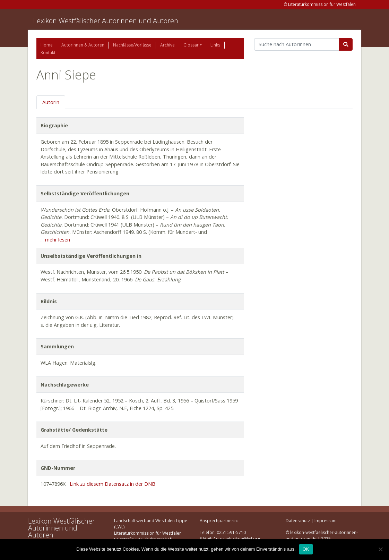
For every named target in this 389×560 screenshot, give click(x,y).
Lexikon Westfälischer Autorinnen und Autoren (105, 20)
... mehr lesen (55, 239)
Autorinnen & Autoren (82, 45)
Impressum (325, 521)
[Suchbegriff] (296, 44)
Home (47, 45)
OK (306, 549)
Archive (167, 45)
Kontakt (48, 53)
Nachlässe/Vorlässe (132, 45)
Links (215, 45)
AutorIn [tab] (50, 102)
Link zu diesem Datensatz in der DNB (112, 484)
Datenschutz (298, 521)
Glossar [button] (191, 45)
